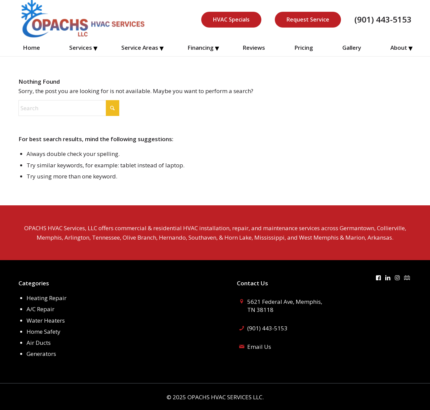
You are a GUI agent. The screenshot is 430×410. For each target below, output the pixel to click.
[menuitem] (31, 47)
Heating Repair (47, 298)
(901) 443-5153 (383, 20)
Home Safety (43, 331)
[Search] (68, 108)
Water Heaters (46, 320)
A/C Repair (40, 309)
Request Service (308, 19)
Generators (41, 354)
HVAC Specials (231, 19)
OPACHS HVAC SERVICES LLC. (225, 397)
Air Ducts (39, 342)
